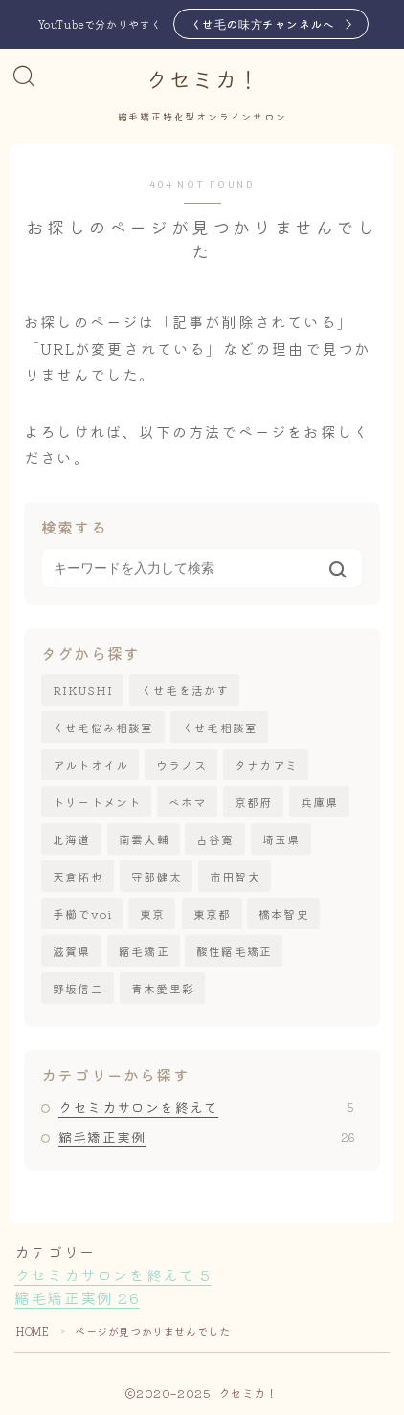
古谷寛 (215, 839)
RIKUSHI (83, 690)
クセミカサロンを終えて (206, 1107)
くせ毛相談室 (220, 727)
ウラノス (181, 764)
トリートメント (97, 802)
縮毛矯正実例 (206, 1136)
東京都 (212, 913)
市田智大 (235, 876)
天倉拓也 (78, 876)
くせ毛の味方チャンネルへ (263, 23)
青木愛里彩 (162, 988)
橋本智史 (283, 913)
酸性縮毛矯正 (234, 951)
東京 (152, 913)
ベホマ (187, 802)
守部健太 (156, 876)
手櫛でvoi (82, 913)
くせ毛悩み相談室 (103, 727)
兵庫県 (320, 802)
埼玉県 (281, 839)
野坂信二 (78, 988)
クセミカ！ (202, 81)
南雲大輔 (144, 839)
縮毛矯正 (144, 951)
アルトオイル (90, 764)
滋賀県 (72, 951)
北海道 (72, 839)
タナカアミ (266, 764)
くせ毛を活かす (185, 690)
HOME (32, 1331)
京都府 (254, 802)
